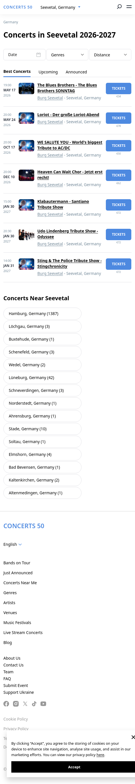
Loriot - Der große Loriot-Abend (68, 114)
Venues (10, 612)
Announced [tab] (76, 72)
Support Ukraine (18, 692)
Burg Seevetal (50, 97)
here (100, 754)
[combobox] (60, 7)
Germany (10, 22)
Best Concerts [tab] (17, 71)
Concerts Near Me (20, 582)
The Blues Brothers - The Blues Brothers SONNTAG (67, 87)
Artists (9, 602)
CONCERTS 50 (18, 7)
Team (8, 671)
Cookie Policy (15, 719)
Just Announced (18, 572)
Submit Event (15, 685)
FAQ (7, 678)
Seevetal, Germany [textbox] (57, 7)
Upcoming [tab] (48, 72)
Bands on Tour (16, 562)
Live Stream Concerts (22, 632)
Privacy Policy (15, 728)
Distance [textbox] (102, 54)
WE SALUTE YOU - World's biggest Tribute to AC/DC (69, 145)
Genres (10, 592)
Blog (7, 642)
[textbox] (67, 55)
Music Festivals (17, 622)
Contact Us (13, 665)
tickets (118, 88)
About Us (11, 658)
